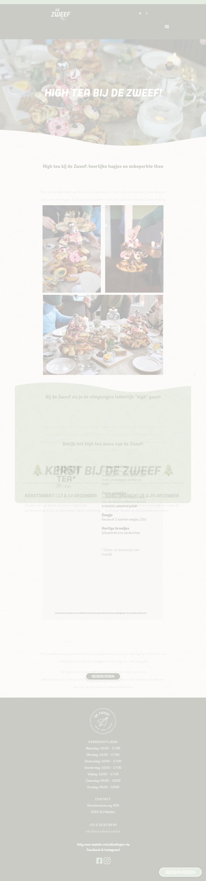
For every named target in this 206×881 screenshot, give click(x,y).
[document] (103, 440)
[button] (194, 374)
